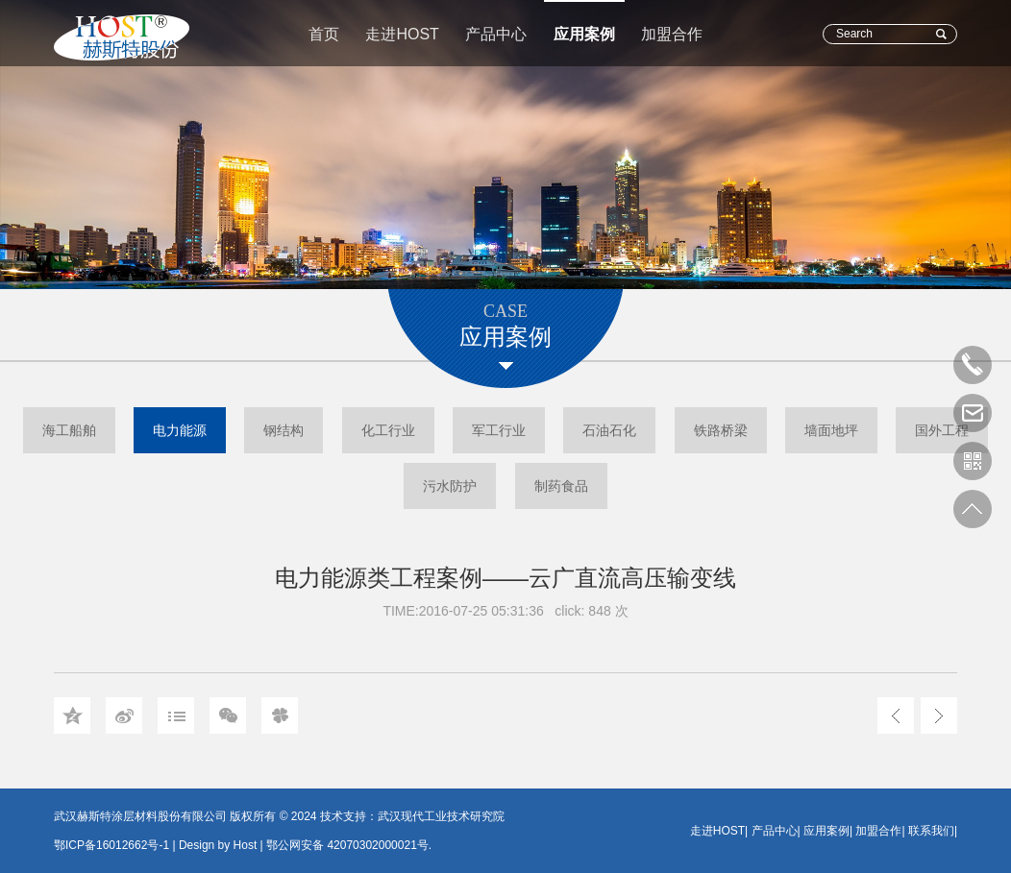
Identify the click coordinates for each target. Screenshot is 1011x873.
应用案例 (584, 34)
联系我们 (931, 830)
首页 (323, 34)
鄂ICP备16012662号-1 (111, 845)
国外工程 (942, 430)
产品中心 (496, 34)
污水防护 (450, 486)
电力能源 (180, 430)
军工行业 (499, 430)
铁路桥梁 (721, 430)
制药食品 (561, 486)
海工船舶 (69, 430)
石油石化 (609, 430)
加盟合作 (672, 34)
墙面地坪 (831, 430)
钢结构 (283, 430)
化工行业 (388, 430)
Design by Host (218, 845)
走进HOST (401, 34)
